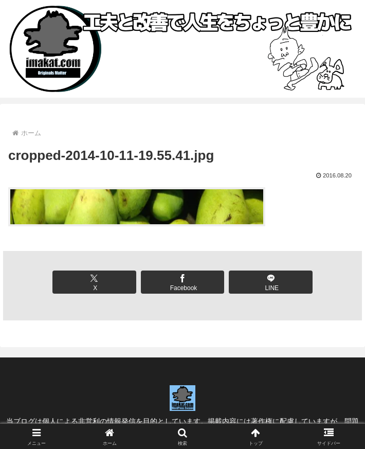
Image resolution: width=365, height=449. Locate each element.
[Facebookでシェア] (183, 282)
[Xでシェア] (94, 282)
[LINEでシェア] (271, 282)
